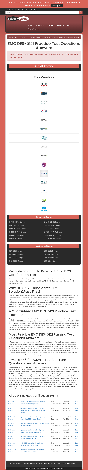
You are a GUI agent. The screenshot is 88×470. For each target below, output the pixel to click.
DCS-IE (23, 37)
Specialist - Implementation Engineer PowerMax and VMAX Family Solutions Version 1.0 (33, 410)
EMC (17, 37)
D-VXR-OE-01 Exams (52, 222)
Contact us (51, 463)
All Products (40, 25)
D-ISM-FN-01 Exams (17, 235)
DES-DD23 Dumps (51, 261)
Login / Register (33, 29)
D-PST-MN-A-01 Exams (53, 232)
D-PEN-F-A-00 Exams (17, 232)
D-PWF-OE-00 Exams (52, 238)
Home (30, 25)
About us (26, 463)
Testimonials (43, 463)
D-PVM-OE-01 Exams (52, 235)
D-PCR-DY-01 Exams (52, 225)
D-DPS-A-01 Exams (16, 238)
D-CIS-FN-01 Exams (17, 222)
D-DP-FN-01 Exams (16, 225)
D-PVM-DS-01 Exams (17, 228)
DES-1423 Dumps (51, 254)
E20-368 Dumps (15, 251)
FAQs (69, 25)
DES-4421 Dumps (16, 254)
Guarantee (60, 25)
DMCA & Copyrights (68, 463)
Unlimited (50, 25)
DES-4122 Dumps (51, 257)
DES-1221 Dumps (16, 257)
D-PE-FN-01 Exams (51, 228)
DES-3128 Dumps (16, 261)
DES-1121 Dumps (51, 251)
